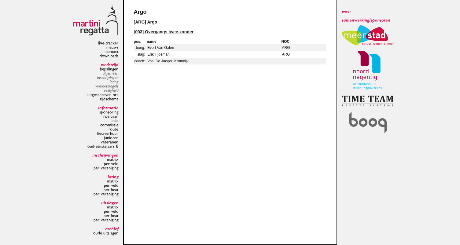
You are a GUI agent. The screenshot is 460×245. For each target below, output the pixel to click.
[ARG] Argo (145, 22)
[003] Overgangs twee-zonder (164, 31)
